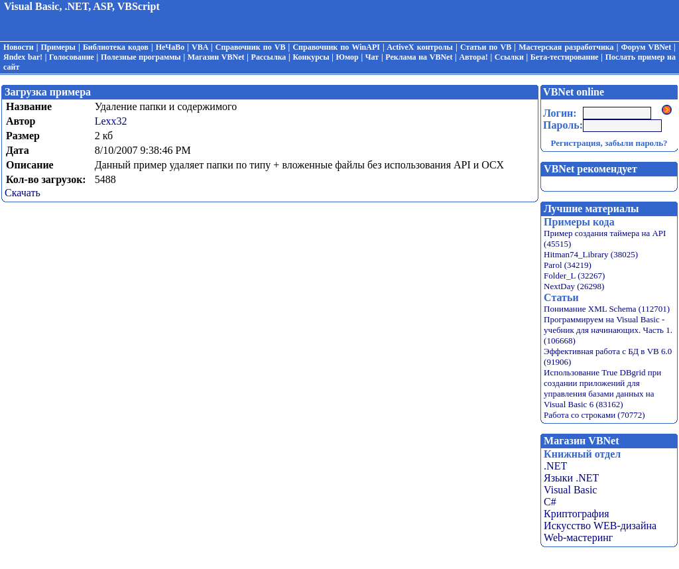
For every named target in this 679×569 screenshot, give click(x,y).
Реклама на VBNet (418, 57)
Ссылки (509, 57)
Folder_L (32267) (574, 276)
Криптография (576, 513)
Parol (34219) (567, 265)
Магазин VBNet (216, 57)
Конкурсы (310, 57)
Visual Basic (570, 489)
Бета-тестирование (564, 57)
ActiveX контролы (420, 47)
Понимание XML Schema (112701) (607, 309)
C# (550, 501)
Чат (372, 57)
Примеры (58, 47)
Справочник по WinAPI (336, 47)
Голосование (71, 57)
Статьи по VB (485, 47)
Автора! (473, 57)
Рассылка (268, 57)
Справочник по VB (251, 47)
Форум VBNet (646, 47)
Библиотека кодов (116, 47)
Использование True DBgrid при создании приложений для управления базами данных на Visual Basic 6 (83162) (602, 388)
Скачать (22, 192)
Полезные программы (141, 57)
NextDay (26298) (574, 286)
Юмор (347, 57)
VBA (200, 47)
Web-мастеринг (578, 537)
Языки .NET (571, 477)
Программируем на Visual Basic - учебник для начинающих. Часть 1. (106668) (608, 330)
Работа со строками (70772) (594, 415)
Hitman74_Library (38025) (591, 254)
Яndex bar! (22, 57)
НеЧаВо (170, 47)
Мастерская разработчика (566, 47)
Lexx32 (111, 121)
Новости (18, 47)
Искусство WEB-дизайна (600, 525)
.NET (555, 466)
